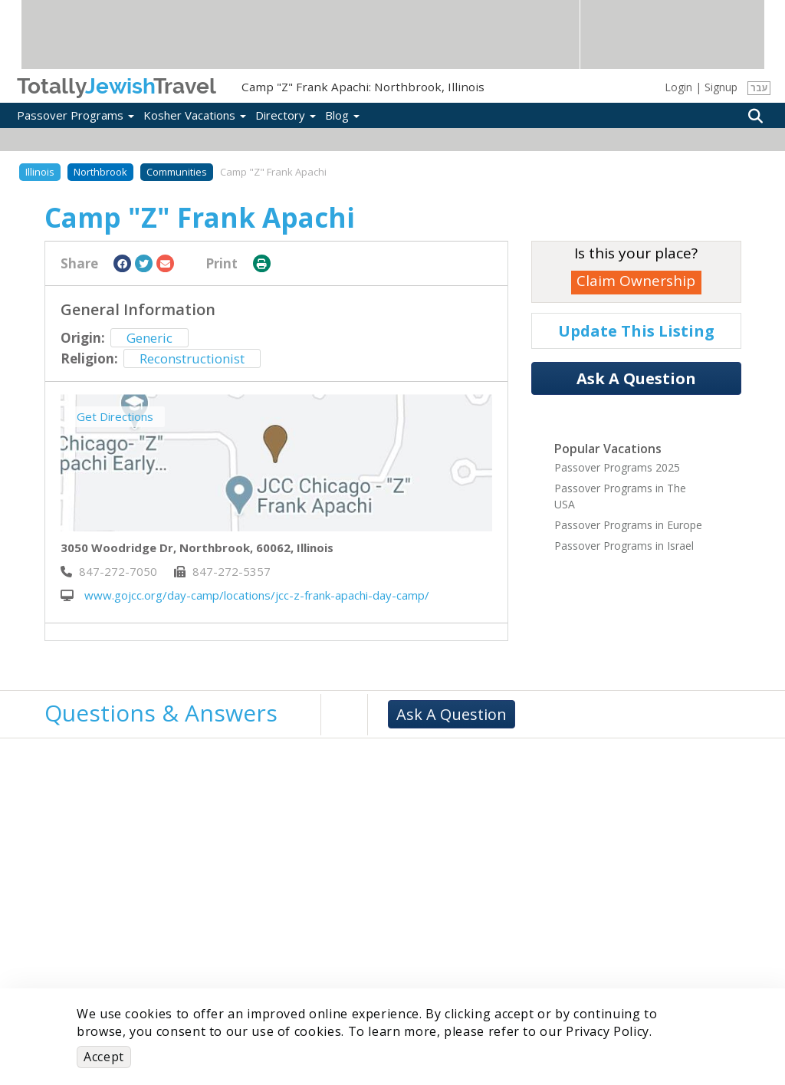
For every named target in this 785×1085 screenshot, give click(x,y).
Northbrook (100, 172)
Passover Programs (75, 115)
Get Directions (115, 416)
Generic (149, 338)
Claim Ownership (635, 281)
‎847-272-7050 (109, 571)
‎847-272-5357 (222, 571)
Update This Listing (636, 331)
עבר (759, 87)
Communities (176, 172)
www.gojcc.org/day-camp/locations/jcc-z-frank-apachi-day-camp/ (245, 595)
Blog (342, 115)
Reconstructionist (192, 358)
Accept (104, 1056)
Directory (285, 115)
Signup (721, 87)
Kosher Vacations (194, 115)
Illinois (39, 172)
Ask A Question (636, 378)
